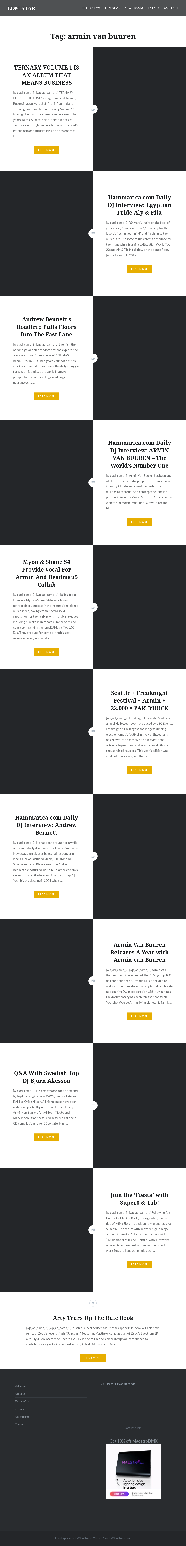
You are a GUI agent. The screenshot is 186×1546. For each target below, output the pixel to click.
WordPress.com (121, 1538)
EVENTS (154, 7)
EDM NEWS (112, 7)
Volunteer (21, 1386)
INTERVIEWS (91, 7)
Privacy (19, 1409)
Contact (20, 1424)
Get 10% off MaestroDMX (134, 1441)
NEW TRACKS (134, 7)
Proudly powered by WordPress (73, 1538)
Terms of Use (23, 1401)
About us (20, 1393)
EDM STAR (21, 8)
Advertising (22, 1416)
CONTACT (171, 7)
